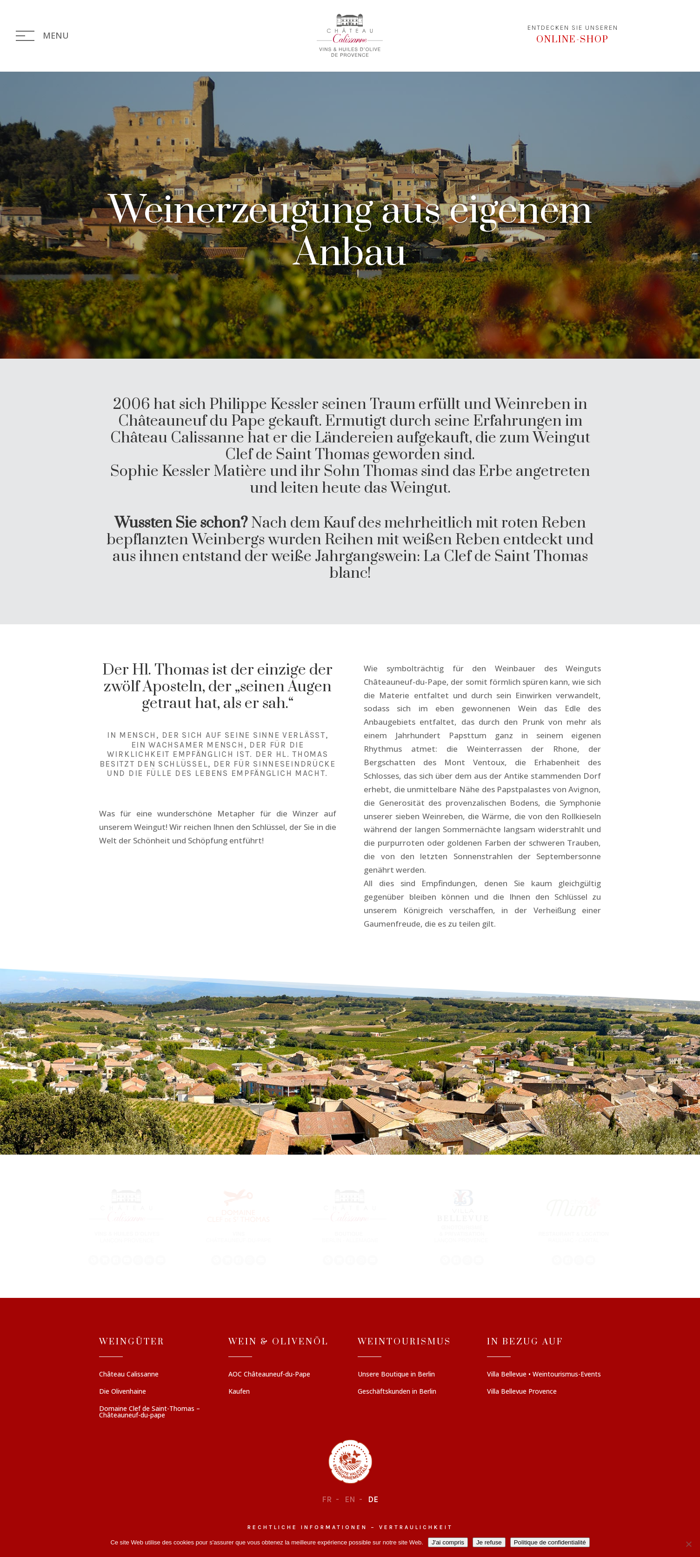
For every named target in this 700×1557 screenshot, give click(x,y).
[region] (350, 1226)
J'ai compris (448, 1542)
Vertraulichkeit (416, 1527)
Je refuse (489, 1542)
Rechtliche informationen (307, 1527)
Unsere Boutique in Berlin (396, 1374)
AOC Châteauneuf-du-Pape (269, 1374)
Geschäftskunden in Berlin (397, 1392)
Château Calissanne (129, 1374)
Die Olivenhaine (122, 1392)
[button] (127, 1226)
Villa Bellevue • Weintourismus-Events (544, 1374)
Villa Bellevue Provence (522, 1392)
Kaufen (239, 1392)
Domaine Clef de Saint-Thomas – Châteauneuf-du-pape (149, 1412)
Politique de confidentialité (550, 1542)
